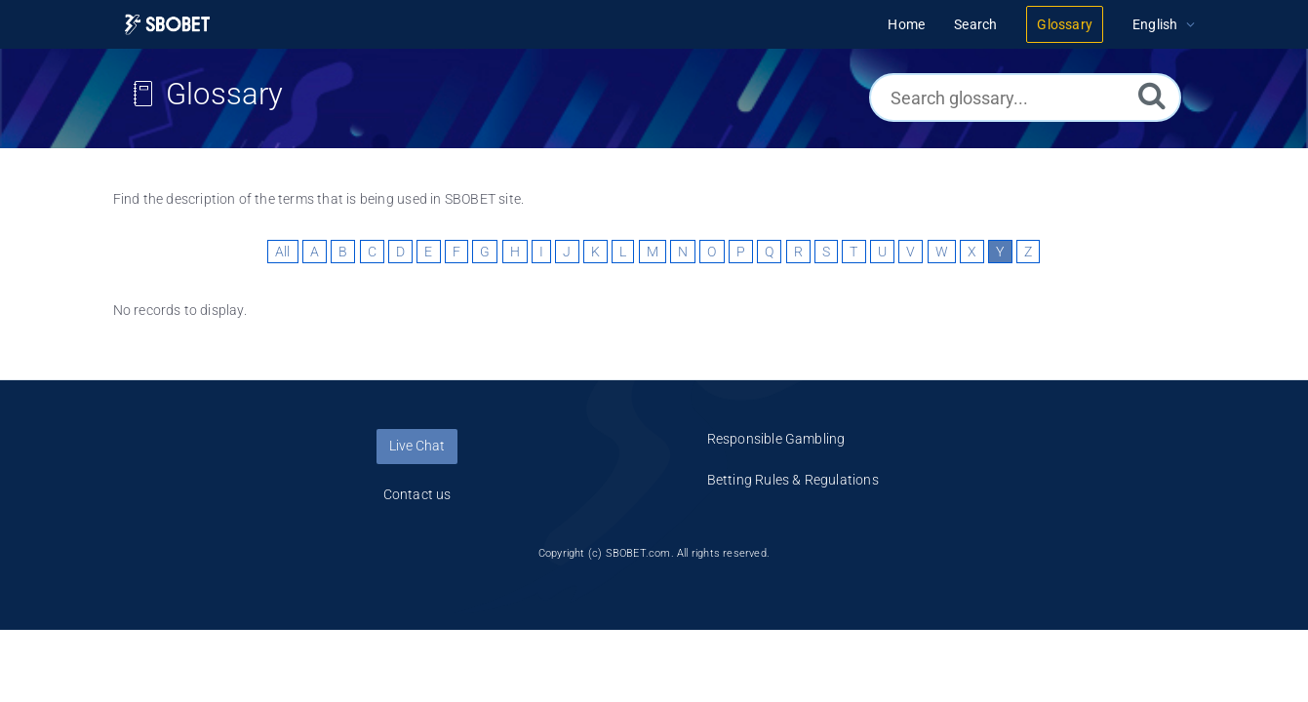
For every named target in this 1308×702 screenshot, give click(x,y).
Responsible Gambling (776, 439)
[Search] (1151, 95)
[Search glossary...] (1025, 97)
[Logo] (167, 25)
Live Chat (417, 445)
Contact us (417, 494)
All (283, 251)
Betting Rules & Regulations (793, 480)
